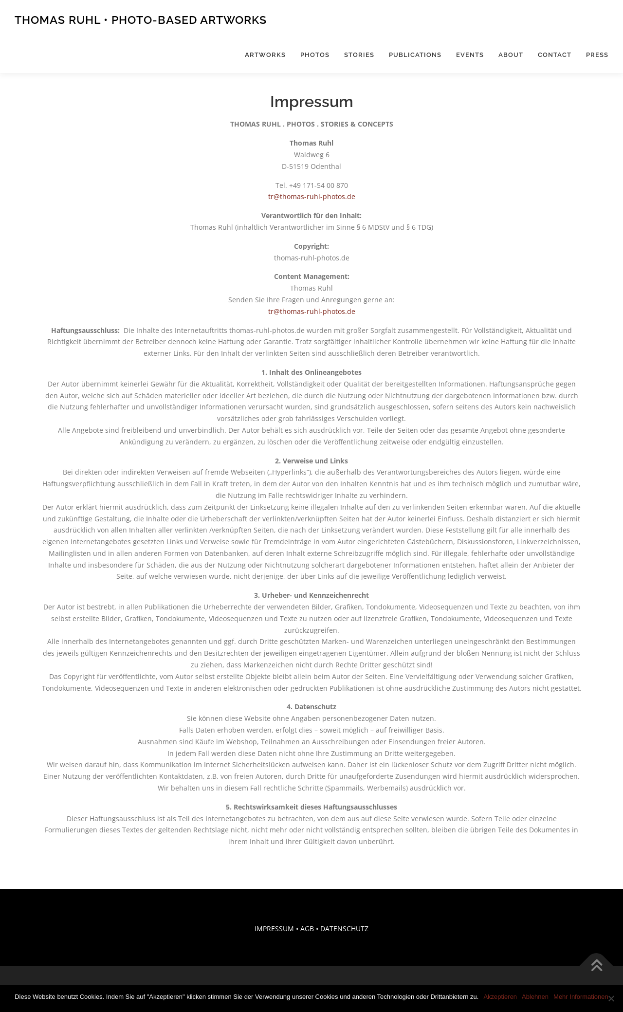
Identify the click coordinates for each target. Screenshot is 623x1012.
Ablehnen (535, 996)
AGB (307, 928)
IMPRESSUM (274, 928)
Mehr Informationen (580, 996)
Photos (315, 54)
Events (470, 54)
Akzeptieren (500, 996)
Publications (415, 54)
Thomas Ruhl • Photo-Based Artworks (141, 19)
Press (597, 54)
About (510, 54)
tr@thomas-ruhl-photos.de (311, 196)
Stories (359, 54)
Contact (554, 54)
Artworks (265, 54)
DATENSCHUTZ (344, 928)
